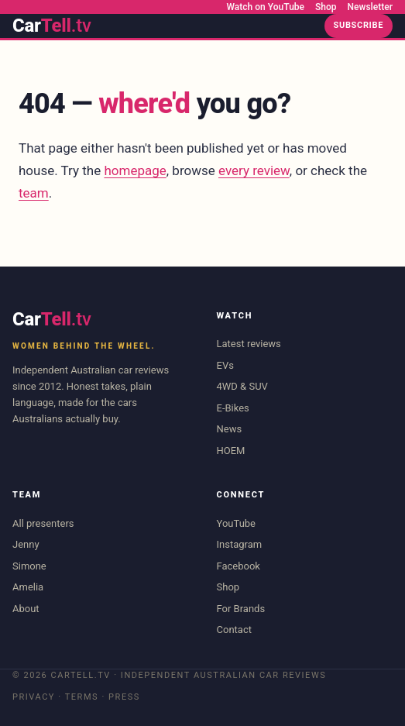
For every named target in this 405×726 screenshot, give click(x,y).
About (25, 608)
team (34, 193)
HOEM (231, 450)
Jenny (25, 544)
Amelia (27, 587)
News (229, 429)
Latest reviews (249, 343)
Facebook (238, 566)
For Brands (241, 608)
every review (254, 170)
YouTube (236, 523)
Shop (326, 7)
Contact (234, 629)
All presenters (43, 523)
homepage (135, 170)
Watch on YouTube (266, 7)
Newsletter (370, 7)
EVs (225, 365)
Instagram (240, 544)
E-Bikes (233, 408)
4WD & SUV (242, 386)
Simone (29, 566)
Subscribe (358, 25)
